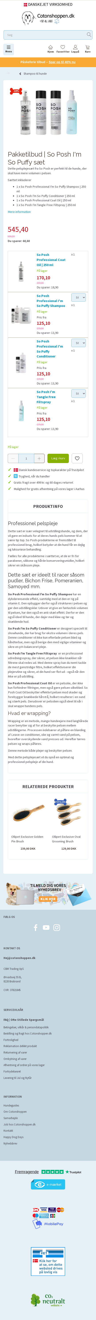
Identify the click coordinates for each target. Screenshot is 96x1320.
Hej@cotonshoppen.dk (19, 958)
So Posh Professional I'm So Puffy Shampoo (51, 300)
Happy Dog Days (13, 1137)
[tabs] (87, 49)
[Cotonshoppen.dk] (48, 18)
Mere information (19, 212)
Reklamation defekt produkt (20, 1046)
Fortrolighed (11, 1040)
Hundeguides (11, 1105)
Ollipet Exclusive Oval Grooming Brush (66, 839)
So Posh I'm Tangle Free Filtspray (46, 397)
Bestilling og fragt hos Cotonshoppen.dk (28, 1033)
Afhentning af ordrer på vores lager (24, 1065)
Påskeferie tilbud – (48, 62)
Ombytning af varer (15, 1059)
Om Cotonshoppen (15, 1112)
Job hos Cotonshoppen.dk (20, 1124)
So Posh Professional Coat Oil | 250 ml (51, 259)
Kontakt (8, 1131)
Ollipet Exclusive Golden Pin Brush (27, 839)
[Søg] (89, 35)
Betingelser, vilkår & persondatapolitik (26, 1027)
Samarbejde (11, 1118)
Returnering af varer (15, 1052)
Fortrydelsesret (12, 1071)
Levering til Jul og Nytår (18, 1078)
